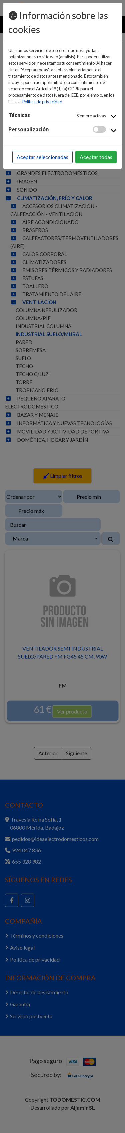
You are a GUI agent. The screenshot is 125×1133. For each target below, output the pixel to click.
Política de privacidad (42, 101)
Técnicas (19, 115)
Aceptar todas (96, 157)
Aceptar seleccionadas (42, 157)
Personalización (28, 129)
